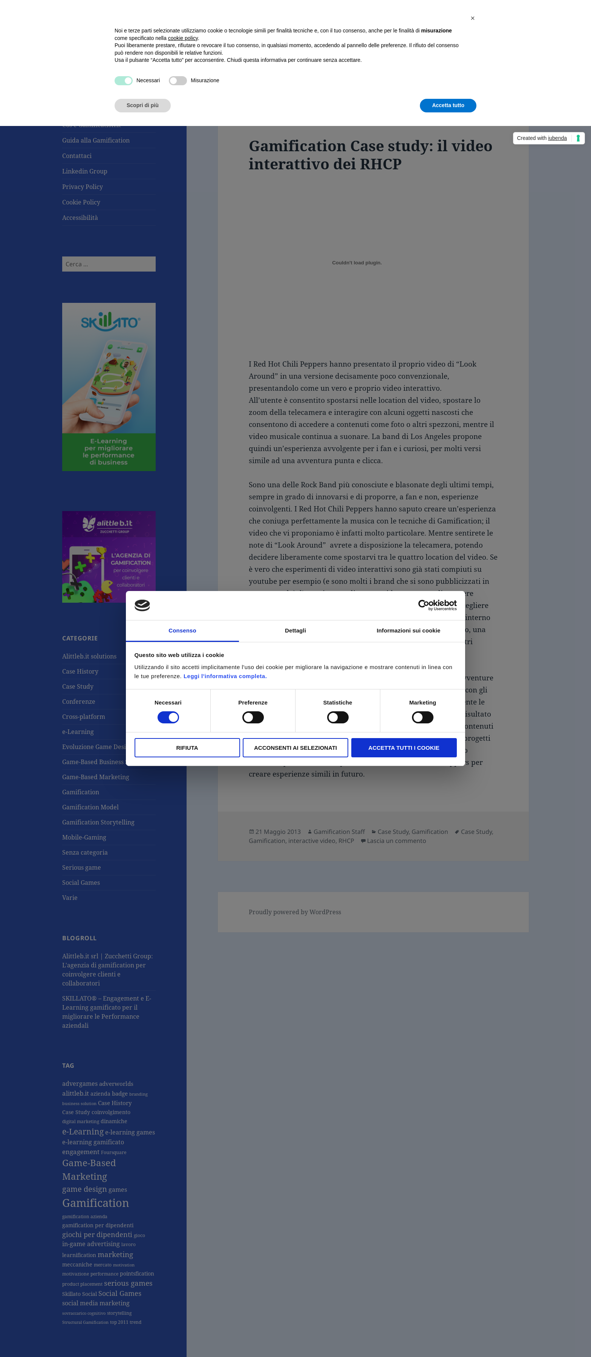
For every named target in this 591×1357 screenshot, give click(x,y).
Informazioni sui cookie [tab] (409, 630)
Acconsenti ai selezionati (295, 748)
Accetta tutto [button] (448, 105)
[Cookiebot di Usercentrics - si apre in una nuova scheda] (424, 605)
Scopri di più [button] (143, 105)
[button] (473, 18)
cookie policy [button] (183, 38)
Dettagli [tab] (295, 630)
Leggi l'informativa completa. (225, 676)
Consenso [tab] (182, 630)
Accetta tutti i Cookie (403, 748)
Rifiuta (187, 748)
